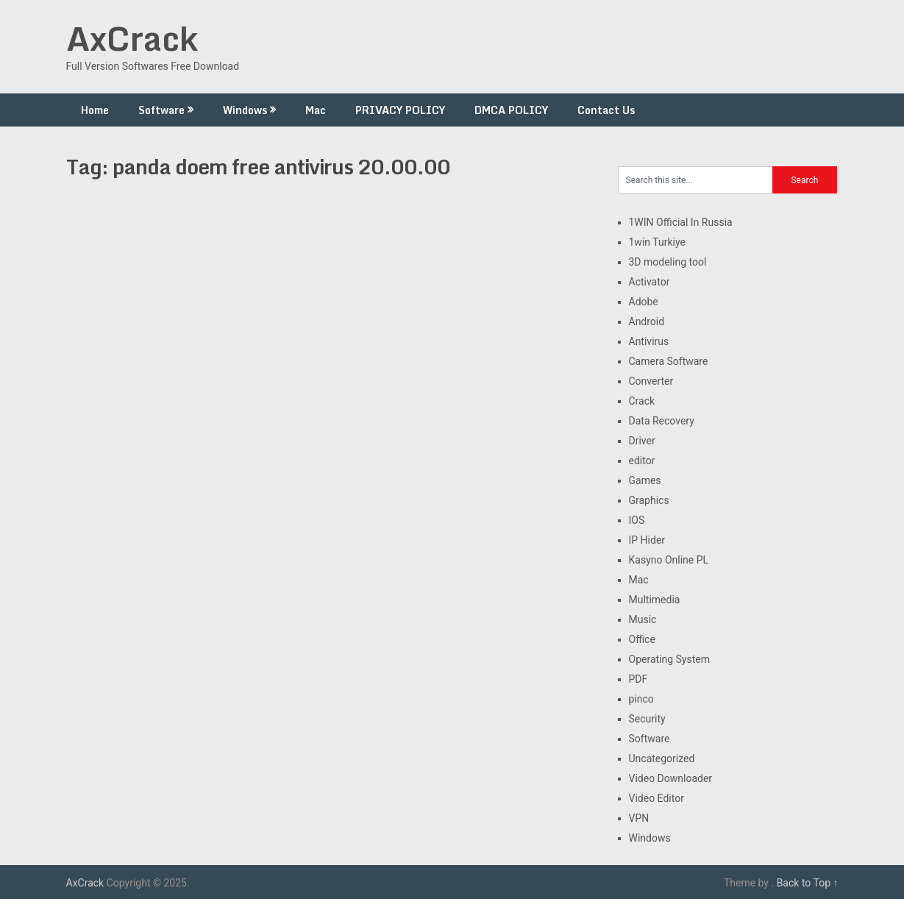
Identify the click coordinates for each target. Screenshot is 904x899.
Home (95, 110)
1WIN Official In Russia (681, 222)
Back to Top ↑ (808, 883)
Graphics (649, 500)
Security (647, 719)
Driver (642, 441)
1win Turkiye (657, 242)
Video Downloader (671, 778)
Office (642, 639)
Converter (651, 381)
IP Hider (647, 540)
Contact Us (606, 110)
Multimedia (654, 599)
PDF (638, 679)
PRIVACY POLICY (400, 110)
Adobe (643, 302)
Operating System (670, 659)
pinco (641, 699)
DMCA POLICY (511, 110)
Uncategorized (662, 758)
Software (161, 110)
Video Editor (656, 798)
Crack (642, 401)
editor (642, 460)
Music (643, 619)
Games (645, 480)
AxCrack (132, 38)
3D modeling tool (668, 262)
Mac (315, 110)
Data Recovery (661, 421)
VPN (639, 818)
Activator (649, 282)
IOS (637, 520)
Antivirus (649, 341)
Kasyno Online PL (669, 560)
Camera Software (668, 361)
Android (647, 321)
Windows (245, 110)
